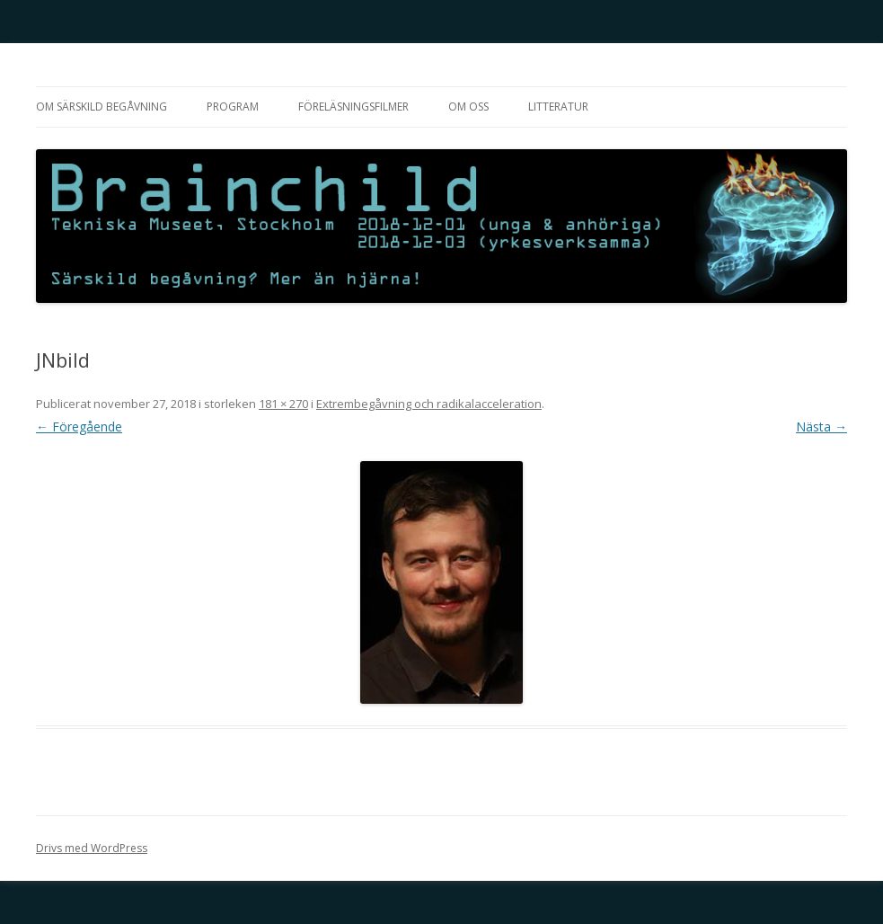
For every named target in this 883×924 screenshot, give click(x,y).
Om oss (468, 106)
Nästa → (821, 426)
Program (233, 106)
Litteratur (558, 106)
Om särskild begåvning (101, 106)
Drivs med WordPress (91, 848)
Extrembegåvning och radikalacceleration (429, 403)
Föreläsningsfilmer (353, 106)
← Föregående (79, 426)
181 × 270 (283, 403)
